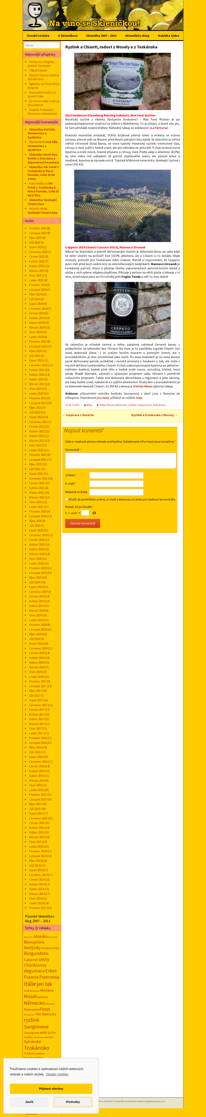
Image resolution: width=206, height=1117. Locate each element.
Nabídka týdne (168, 36)
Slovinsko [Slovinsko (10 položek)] (38, 1037)
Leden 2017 (36, 733)
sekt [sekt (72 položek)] (43, 1032)
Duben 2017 (36, 719)
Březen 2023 (37, 384)
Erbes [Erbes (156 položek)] (51, 971)
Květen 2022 (36, 431)
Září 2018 (34, 639)
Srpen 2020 (36, 530)
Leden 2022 (36, 450)
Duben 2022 (36, 436)
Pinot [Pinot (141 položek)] (44, 1009)
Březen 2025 (37, 271)
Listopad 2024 (37, 290)
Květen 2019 (36, 601)
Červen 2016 (36, 766)
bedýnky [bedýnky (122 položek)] (32, 947)
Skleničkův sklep (137, 36)
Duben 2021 (36, 492)
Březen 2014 (37, 894)
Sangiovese (144, 405)
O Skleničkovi (67, 36)
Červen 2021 (36, 483)
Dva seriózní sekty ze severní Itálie (42, 94)
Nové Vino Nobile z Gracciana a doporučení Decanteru (43, 158)
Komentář (73, 450)
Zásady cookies (57, 1074)
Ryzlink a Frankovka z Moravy (154, 415)
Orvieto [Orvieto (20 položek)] (50, 1004)
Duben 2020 (36, 549)
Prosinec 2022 (37, 398)
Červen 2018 (36, 653)
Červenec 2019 (38, 592)
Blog (89, 405)
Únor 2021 (35, 502)
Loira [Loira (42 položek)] (28, 990)
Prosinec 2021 (37, 455)
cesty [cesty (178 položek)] (44, 959)
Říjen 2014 (35, 861)
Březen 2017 (37, 724)
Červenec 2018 (38, 648)
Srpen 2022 (36, 417)
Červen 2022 (36, 426)
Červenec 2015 (38, 818)
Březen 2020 (37, 554)
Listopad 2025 (37, 233)
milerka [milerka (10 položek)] (36, 990)
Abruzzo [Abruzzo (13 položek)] (28, 936)
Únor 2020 (35, 559)
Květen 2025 (36, 261)
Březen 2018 (37, 667)
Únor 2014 (35, 898)
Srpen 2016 (36, 757)
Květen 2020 (36, 544)
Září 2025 (34, 242)
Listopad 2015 (37, 799)
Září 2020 (34, 526)
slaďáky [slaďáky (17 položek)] (28, 1037)
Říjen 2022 (35, 407)
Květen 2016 (36, 771)
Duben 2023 (36, 379)
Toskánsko (159, 405)
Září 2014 (34, 865)
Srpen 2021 (36, 474)
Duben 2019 (36, 606)
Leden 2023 (36, 393)
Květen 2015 (36, 828)
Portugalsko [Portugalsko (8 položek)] (29, 1014)
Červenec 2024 (38, 308)
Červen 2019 (36, 596)
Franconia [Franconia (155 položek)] (49, 977)
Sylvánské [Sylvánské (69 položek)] (32, 1041)
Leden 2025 (36, 280)
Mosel (110, 405)
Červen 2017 (36, 710)
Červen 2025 (36, 256)
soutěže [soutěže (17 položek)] (49, 1037)
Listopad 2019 (37, 573)
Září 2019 (34, 582)
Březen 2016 (37, 780)
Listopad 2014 (37, 856)
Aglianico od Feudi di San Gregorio (44, 86)
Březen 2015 (37, 837)
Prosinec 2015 (37, 794)
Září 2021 (34, 469)
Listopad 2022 (37, 403)
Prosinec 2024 (37, 285)
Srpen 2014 (36, 870)
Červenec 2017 (38, 705)
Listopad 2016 (37, 743)
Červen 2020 (36, 540)
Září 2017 (34, 695)
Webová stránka (76, 492)
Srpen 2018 (36, 643)
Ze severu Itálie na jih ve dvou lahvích (43, 103)
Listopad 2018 (37, 629)
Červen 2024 (36, 313)
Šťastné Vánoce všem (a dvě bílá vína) (43, 77)
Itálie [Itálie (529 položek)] (30, 983)
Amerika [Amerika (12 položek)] (52, 936)
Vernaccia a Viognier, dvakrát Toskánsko (41, 64)
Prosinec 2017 (37, 681)
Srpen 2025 (36, 247)
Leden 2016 (36, 790)
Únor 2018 (35, 672)
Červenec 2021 (38, 478)
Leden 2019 (36, 620)
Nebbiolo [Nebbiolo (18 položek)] (42, 997)
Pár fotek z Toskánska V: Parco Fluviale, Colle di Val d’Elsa (43, 173)
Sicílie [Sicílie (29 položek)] (52, 1033)
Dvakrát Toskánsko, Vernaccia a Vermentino (42, 112)
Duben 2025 (36, 266)
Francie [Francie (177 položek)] (31, 977)
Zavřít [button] (29, 1102)
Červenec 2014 (38, 875)
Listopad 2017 (37, 686)
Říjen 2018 (35, 634)
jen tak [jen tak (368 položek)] (44, 983)
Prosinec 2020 (37, 511)
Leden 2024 (36, 337)
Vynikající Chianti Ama (42, 202)
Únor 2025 (35, 275)
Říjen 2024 (35, 294)
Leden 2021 (36, 507)
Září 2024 (34, 299)
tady (106, 398)
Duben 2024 (36, 323)
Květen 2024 (36, 318)
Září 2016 (34, 752)
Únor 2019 (35, 615)
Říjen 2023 (35, 351)
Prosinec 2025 (37, 228)
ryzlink (132, 405)
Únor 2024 (35, 332)
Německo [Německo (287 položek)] (34, 1003)
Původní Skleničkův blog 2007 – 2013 (39, 918)
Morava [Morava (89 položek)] (47, 990)
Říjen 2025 (35, 238)
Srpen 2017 (36, 700)
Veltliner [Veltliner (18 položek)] (40, 1053)
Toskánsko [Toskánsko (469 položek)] (36, 1047)
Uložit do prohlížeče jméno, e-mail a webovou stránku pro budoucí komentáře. (122, 499)
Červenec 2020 (38, 535)
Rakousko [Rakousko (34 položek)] (49, 1014)
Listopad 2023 (37, 346)
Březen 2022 (37, 441)
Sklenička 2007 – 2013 (101, 36)
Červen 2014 (36, 879)
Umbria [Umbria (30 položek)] (29, 1053)
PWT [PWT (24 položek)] (38, 1014)
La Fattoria (159, 128)
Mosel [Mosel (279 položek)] (30, 996)
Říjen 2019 (35, 577)
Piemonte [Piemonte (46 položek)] (31, 1009)
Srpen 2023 (36, 360)
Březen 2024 (37, 327)
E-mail (70, 483)
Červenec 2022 (38, 422)
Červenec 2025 (38, 252)
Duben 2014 (36, 889)
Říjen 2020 (35, 521)
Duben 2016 (36, 776)
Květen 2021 (36, 488)
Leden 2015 (36, 846)
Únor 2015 (35, 842)
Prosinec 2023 (37, 341)
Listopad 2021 (37, 460)
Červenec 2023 (38, 365)
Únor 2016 (35, 785)
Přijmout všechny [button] (51, 1088)
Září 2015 (34, 809)
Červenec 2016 (38, 762)
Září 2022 (34, 412)
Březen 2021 (37, 497)
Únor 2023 (35, 389)
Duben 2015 (36, 832)
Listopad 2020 (37, 516)
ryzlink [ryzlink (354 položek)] (31, 1019)
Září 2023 (34, 356)
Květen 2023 (36, 375)
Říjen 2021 (35, 464)
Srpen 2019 (36, 587)
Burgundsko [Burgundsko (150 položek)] (36, 953)
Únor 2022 (35, 445)
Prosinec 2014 (37, 851)
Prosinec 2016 (37, 738)
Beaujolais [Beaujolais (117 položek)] (34, 942)
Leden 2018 (36, 677)
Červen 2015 (36, 823)
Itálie (102, 405)
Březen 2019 (37, 611)
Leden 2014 (36, 903)
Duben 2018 (36, 662)
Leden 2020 (36, 563)
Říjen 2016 (35, 747)
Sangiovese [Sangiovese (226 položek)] (36, 1026)
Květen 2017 (36, 714)
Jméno (71, 475)
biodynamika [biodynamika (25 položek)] (50, 948)
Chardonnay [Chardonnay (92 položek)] (35, 965)
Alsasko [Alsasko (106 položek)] (41, 936)
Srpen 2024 (36, 304)
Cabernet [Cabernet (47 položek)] (31, 959)
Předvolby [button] (73, 1102)
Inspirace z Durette (78, 415)
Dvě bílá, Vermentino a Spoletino (42, 133)
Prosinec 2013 (37, 908)
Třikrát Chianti (38, 70)
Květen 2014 (36, 884)
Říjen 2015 (35, 804)
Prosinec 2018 (37, 625)
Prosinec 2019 (37, 568)
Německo (121, 405)
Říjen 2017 (35, 691)
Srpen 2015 (36, 813)
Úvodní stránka (38, 36)
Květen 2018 (36, 658)
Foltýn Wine (142, 386)
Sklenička (35, 129)
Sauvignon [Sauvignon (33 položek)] (31, 1032)
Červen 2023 (36, 370)
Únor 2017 (35, 728)
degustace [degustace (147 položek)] (34, 971)
